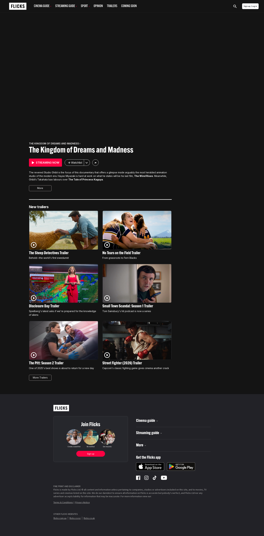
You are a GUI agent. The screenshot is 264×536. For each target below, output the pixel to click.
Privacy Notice (82, 502)
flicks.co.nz (75, 518)
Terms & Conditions (63, 502)
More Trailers (40, 377)
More (40, 188)
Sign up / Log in (250, 6)
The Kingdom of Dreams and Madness (81, 150)
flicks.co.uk (89, 518)
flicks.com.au (60, 518)
